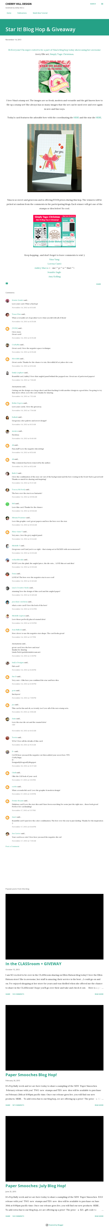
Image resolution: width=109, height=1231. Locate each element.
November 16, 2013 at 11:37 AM (24, 766)
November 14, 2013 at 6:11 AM (24, 307)
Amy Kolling (55, 276)
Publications (20, 13)
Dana (14, 573)
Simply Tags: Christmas (61, 54)
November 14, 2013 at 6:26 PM (24, 670)
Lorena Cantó (54, 263)
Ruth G (14, 473)
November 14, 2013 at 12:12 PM (24, 609)
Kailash (15, 417)
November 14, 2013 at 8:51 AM (24, 452)
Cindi (14, 772)
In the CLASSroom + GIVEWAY (33, 963)
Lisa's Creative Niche (20, 588)
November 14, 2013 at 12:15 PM (24, 623)
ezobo (14, 786)
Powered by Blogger (54, 1225)
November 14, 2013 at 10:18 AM (24, 511)
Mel (13, 503)
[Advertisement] (54, 869)
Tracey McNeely (18, 489)
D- (13, 751)
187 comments (18, 1105)
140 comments (18, 1216)
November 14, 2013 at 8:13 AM (24, 424)
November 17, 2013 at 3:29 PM (24, 794)
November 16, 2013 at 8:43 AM (24, 731)
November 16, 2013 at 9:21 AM (24, 745)
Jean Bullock (17, 630)
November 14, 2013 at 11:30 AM (24, 567)
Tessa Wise (16, 314)
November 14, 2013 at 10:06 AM (24, 497)
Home (8, 13)
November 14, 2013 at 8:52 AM (24, 466)
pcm (14, 690)
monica (15, 431)
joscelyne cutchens (19, 602)
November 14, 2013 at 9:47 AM (24, 483)
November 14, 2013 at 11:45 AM (24, 581)
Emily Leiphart (18, 373)
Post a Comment (12, 846)
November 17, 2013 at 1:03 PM (24, 780)
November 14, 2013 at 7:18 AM (24, 380)
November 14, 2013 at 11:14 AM (24, 539)
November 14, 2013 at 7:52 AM (24, 396)
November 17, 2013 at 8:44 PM (24, 827)
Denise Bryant (17, 801)
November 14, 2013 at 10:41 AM (24, 525)
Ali (13, 445)
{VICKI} (15, 328)
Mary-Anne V (17, 532)
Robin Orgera (17, 403)
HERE (76, 117)
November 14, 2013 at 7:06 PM (24, 698)
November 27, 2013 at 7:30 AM (24, 841)
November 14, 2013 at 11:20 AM (24, 553)
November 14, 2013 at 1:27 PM (24, 637)
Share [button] (98, 284)
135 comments (18, 994)
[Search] (93, 4)
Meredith (15, 359)
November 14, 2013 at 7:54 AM (24, 410)
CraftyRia (16, 345)
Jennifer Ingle (54, 272)
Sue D (14, 676)
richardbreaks (17, 559)
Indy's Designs (18, 662)
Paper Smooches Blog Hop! (31, 1074)
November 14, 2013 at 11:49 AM (24, 595)
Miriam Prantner (19, 518)
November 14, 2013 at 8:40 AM (24, 438)
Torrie (14, 737)
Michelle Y (16, 545)
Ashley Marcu (41, 268)
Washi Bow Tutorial (39, 13)
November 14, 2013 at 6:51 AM (24, 366)
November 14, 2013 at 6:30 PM (24, 684)
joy (13, 704)
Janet (14, 817)
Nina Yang (54, 259)
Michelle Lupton (18, 616)
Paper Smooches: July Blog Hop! (36, 1185)
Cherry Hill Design (19, 4)
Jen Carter (16, 833)
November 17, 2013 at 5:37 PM (24, 810)
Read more (99, 994)
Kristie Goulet (17, 300)
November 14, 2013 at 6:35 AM (24, 321)
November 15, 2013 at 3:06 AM (24, 712)
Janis (14, 718)
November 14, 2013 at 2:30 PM (24, 656)
